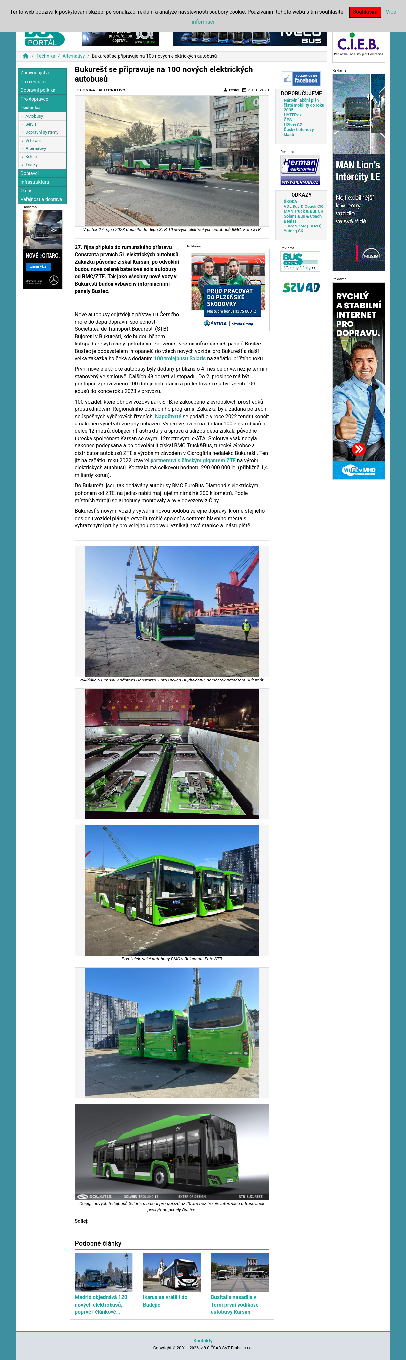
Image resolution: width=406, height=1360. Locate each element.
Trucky (31, 164)
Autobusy (34, 116)
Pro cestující (33, 82)
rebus (231, 89)
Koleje (31, 156)
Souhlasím (365, 12)
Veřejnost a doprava (41, 199)
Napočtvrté (168, 416)
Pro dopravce (34, 99)
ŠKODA (290, 201)
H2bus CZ (293, 124)
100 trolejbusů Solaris (180, 358)
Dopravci (29, 173)
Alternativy (73, 56)
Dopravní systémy (41, 132)
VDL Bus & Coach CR (303, 206)
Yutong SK (293, 230)
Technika (45, 56)
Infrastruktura (34, 182)
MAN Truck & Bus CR (303, 211)
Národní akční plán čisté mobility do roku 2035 (304, 105)
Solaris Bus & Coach (303, 216)
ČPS (288, 119)
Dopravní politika (37, 90)
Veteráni (33, 140)
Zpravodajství (34, 73)
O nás (26, 191)
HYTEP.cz (293, 114)
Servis (31, 124)
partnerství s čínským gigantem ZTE (193, 460)
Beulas (290, 221)
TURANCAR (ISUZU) (302, 226)
